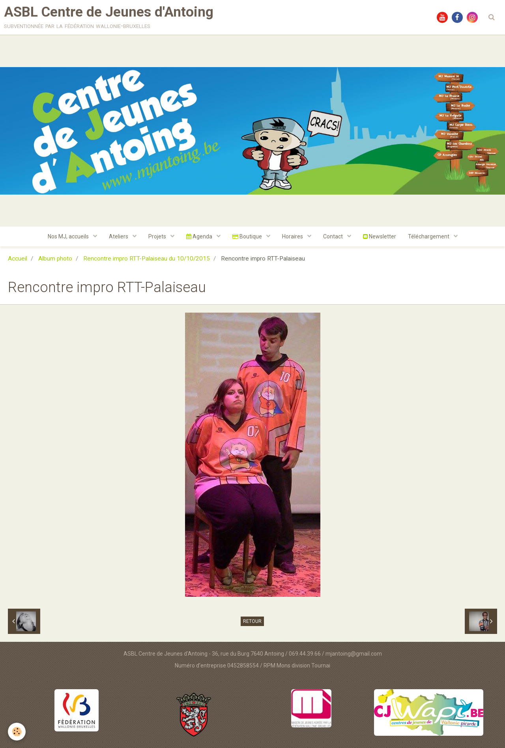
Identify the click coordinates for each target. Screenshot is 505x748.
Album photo (55, 258)
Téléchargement (429, 236)
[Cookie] (17, 732)
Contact (333, 236)
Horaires (293, 236)
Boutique (247, 236)
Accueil (17, 258)
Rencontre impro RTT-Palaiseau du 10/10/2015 (146, 258)
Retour (252, 621)
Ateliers (119, 236)
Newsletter (379, 236)
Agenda (199, 236)
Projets (157, 236)
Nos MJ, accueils (69, 236)
